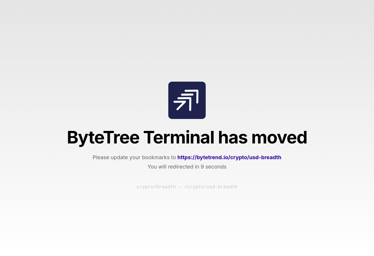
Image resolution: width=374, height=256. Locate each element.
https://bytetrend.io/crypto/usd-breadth (229, 157)
